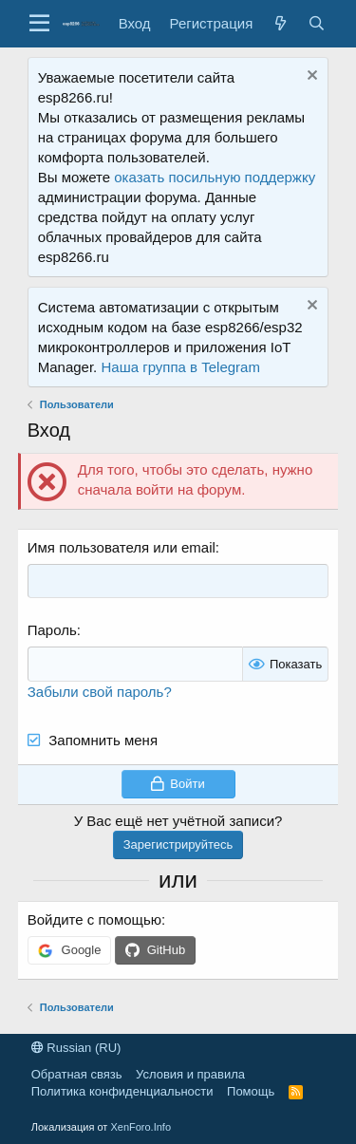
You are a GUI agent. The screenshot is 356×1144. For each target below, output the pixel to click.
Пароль (52, 630)
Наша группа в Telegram (180, 367)
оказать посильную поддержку (214, 177)
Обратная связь (76, 1074)
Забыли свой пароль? (100, 692)
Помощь (250, 1091)
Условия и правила (190, 1074)
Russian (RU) (76, 1048)
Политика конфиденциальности (122, 1091)
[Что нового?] (280, 23)
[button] (39, 23)
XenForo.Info (140, 1127)
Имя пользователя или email (121, 547)
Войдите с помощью (94, 919)
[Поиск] (316, 23)
